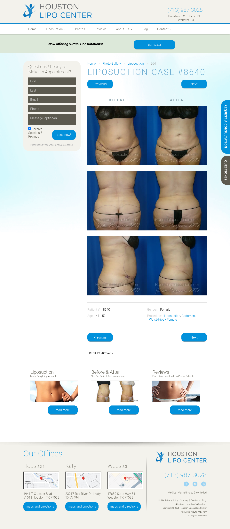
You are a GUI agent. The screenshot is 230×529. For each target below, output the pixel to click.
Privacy (61, 145)
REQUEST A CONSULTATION (226, 126)
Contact (164, 29)
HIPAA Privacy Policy (168, 500)
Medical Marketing (179, 492)
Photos (80, 29)
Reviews (101, 29)
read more (63, 410)
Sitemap (184, 500)
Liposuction (56, 29)
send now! (64, 135)
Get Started (154, 45)
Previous (100, 84)
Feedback (195, 500)
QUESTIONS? (226, 170)
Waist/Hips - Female (163, 319)
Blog (145, 29)
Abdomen (188, 316)
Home (32, 29)
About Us (124, 29)
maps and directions (40, 506)
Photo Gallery (111, 63)
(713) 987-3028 (185, 10)
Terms (70, 145)
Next (194, 84)
